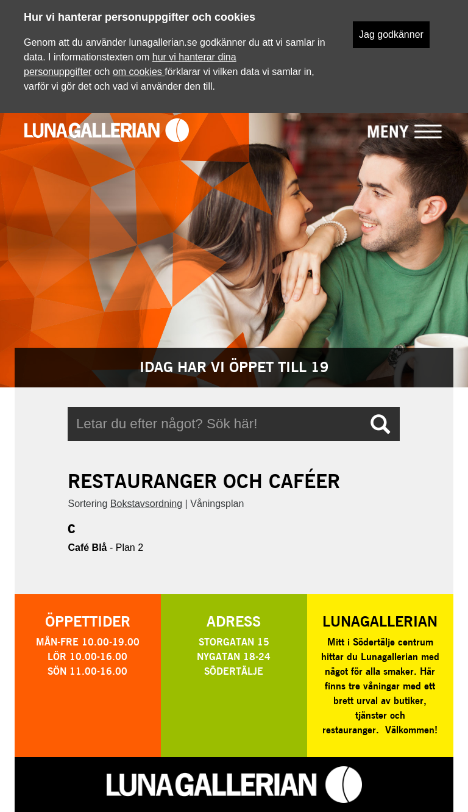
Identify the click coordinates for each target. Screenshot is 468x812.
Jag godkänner (391, 34)
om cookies (139, 71)
